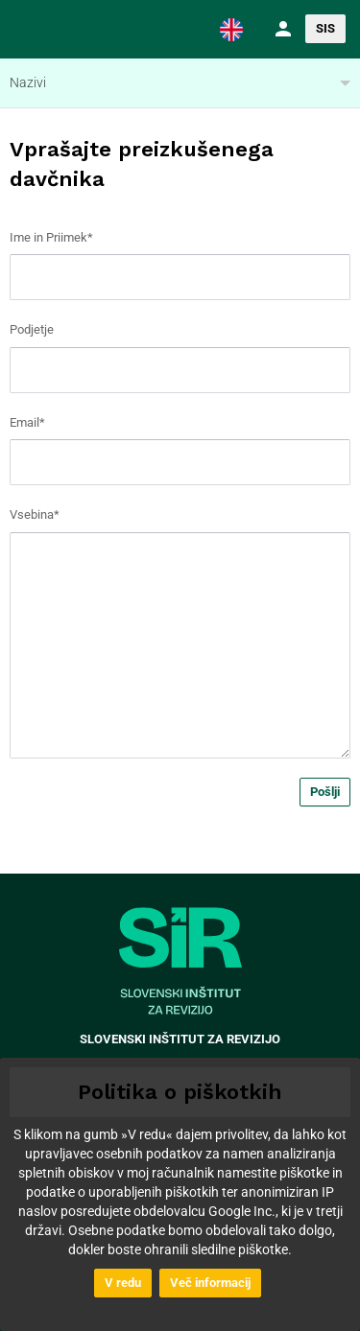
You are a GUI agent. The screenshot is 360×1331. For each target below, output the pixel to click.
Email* (27, 422)
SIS (325, 28)
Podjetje (32, 329)
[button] (231, 29)
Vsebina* (35, 514)
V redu (123, 1282)
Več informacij (210, 1282)
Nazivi (28, 82)
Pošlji (325, 791)
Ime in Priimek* (51, 237)
